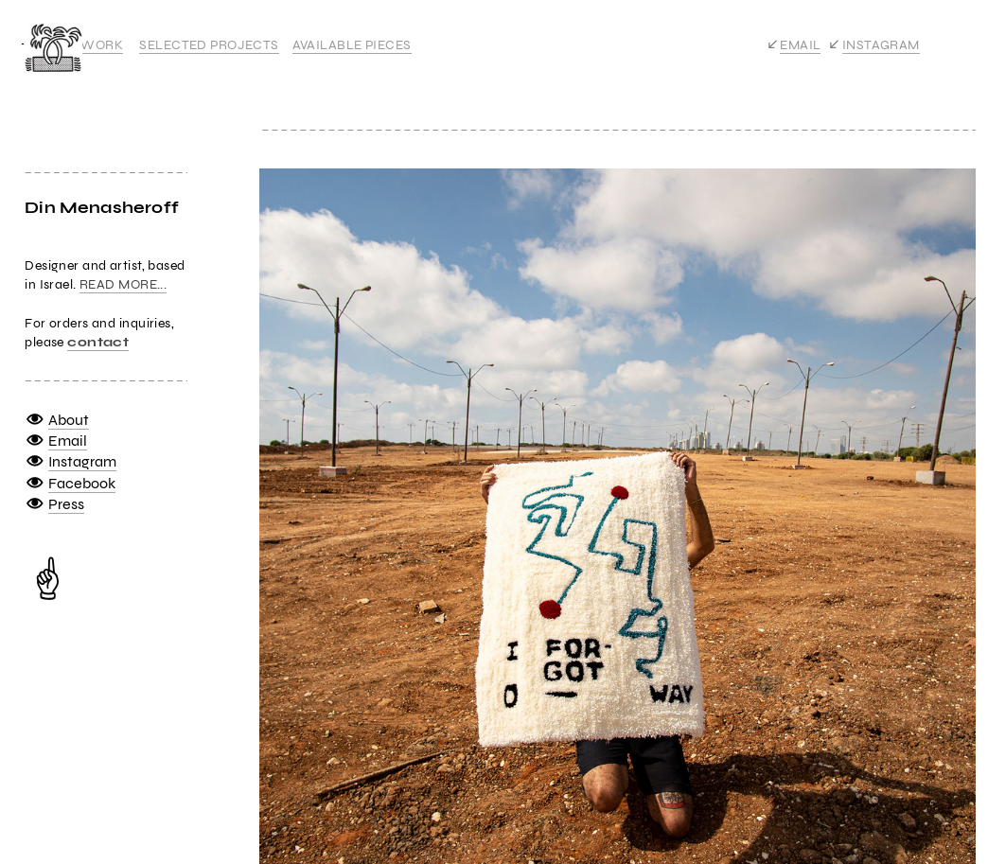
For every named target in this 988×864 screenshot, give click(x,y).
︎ (35, 461)
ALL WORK (88, 45)
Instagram (82, 461)
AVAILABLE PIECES (352, 45)
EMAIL (800, 45)
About (68, 420)
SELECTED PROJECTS (208, 45)
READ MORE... (123, 284)
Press (66, 504)
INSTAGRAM (881, 45)
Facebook (81, 483)
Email (67, 441)
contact (98, 342)
